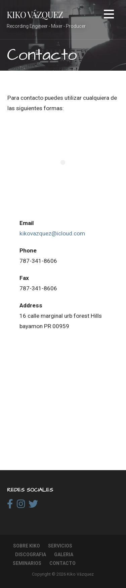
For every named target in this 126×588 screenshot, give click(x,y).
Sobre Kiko (26, 545)
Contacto (62, 563)
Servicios (60, 545)
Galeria (63, 554)
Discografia (30, 554)
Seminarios (27, 563)
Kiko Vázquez (35, 14)
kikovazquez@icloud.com (52, 233)
